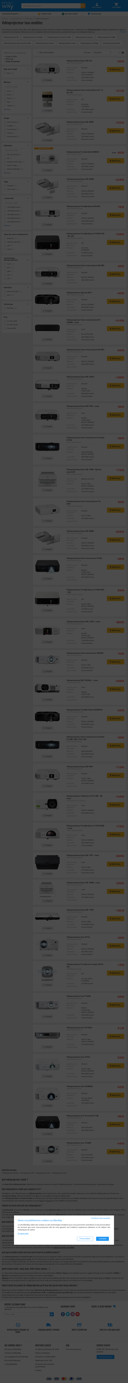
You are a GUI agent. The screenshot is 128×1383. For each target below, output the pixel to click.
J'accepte (102, 1239)
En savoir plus (23, 1234)
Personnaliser (85, 1239)
